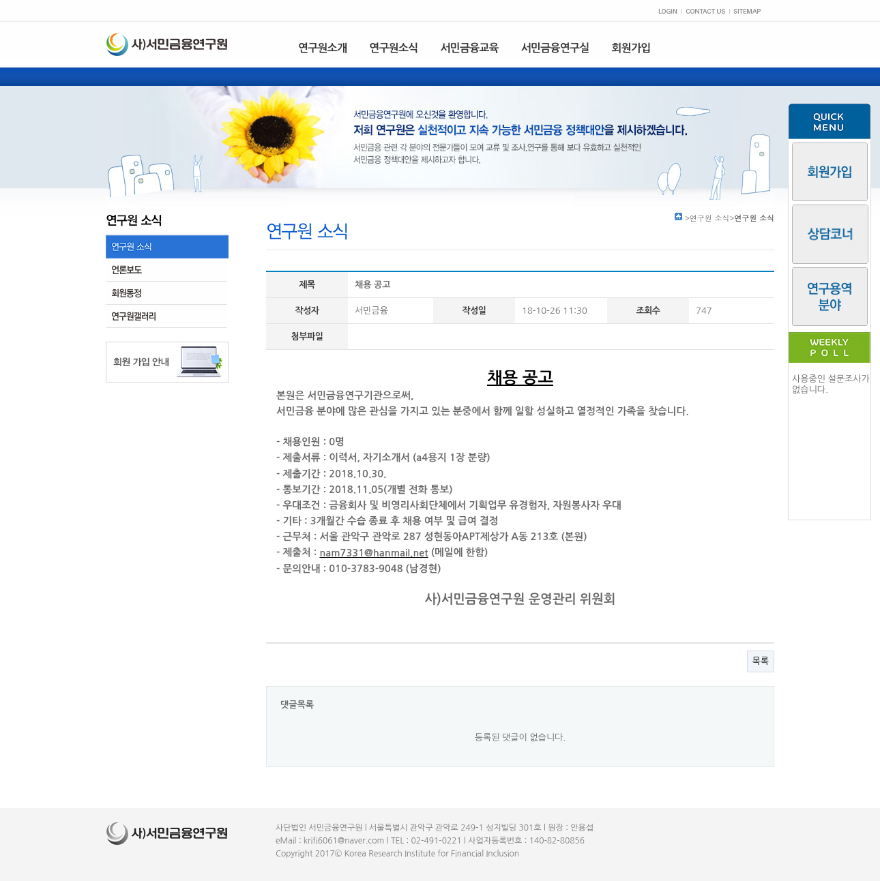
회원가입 (631, 48)
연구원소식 (393, 48)
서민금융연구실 (555, 48)
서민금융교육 (469, 48)
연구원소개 (322, 48)
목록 (760, 661)
